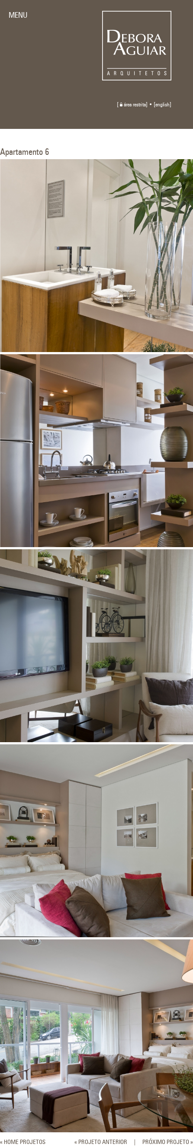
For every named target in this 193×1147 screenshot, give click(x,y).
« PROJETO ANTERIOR (100, 1142)
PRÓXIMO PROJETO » (167, 1142)
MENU (18, 15)
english (162, 105)
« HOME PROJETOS (22, 1142)
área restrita (133, 105)
